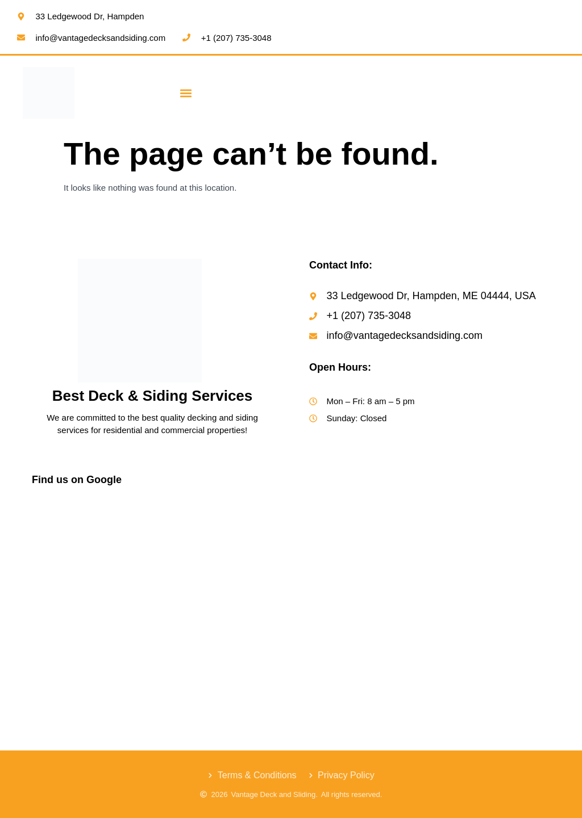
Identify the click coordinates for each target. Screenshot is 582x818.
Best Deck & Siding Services (152, 395)
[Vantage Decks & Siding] (152, 583)
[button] (186, 92)
